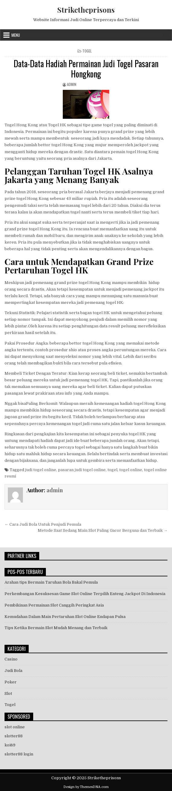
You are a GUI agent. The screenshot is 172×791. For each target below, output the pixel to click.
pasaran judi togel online (82, 470)
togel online (130, 470)
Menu (15, 35)
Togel (87, 50)
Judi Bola (13, 670)
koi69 (10, 745)
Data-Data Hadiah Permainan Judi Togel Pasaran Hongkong (86, 68)
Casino (11, 659)
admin (71, 84)
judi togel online (40, 470)
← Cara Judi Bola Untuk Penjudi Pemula (43, 524)
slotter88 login (19, 754)
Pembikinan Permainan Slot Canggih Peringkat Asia (54, 605)
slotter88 (14, 736)
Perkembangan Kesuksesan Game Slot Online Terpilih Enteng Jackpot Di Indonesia (85, 593)
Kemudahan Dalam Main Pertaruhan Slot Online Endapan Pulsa (65, 616)
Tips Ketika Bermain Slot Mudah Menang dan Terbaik (56, 628)
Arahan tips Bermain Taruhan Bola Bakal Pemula (51, 582)
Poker (11, 682)
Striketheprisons (86, 9)
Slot (8, 693)
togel (112, 470)
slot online (15, 727)
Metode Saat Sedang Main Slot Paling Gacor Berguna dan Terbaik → (102, 530)
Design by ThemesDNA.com (86, 787)
